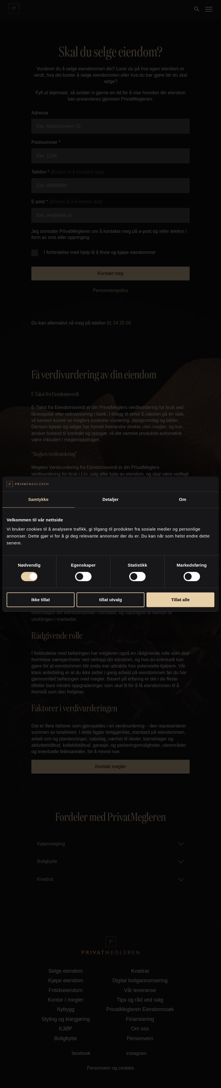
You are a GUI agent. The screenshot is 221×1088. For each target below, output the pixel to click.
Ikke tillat (40, 599)
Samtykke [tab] (38, 499)
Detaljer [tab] (110, 499)
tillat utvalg (110, 599)
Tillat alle (180, 599)
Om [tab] (182, 499)
